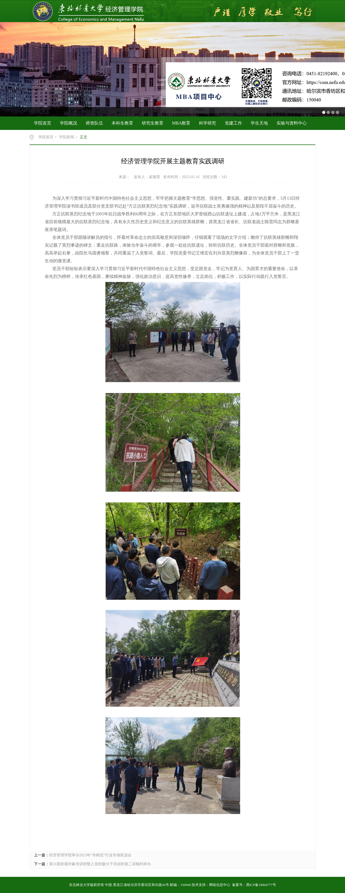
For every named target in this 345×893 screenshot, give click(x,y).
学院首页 (42, 123)
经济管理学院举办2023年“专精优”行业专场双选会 (90, 855)
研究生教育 (152, 123)
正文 (83, 137)
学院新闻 (66, 137)
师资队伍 (94, 123)
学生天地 (259, 123)
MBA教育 (181, 123)
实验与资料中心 (292, 123)
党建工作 (233, 123)
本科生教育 (122, 123)
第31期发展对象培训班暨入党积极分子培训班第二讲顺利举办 (100, 864)
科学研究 (207, 123)
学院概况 (68, 123)
